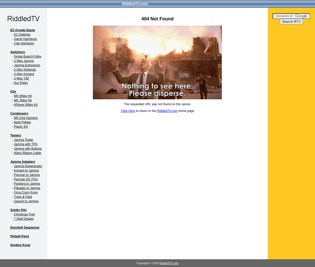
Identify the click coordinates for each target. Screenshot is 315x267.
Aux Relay (21, 83)
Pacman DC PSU (26, 179)
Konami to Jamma (26, 170)
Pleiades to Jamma (27, 188)
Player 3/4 (21, 126)
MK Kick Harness (26, 118)
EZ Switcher (22, 34)
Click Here (128, 111)
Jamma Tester (23, 140)
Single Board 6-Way (27, 56)
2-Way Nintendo (25, 69)
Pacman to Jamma (27, 175)
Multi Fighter (22, 122)
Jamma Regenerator (28, 166)
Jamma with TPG (26, 144)
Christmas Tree (24, 214)
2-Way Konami (24, 74)
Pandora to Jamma (27, 183)
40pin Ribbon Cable (27, 153)
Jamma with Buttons (28, 148)
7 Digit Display (24, 219)
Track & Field (23, 197)
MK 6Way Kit (23, 96)
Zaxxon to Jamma (26, 201)
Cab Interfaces (24, 43)
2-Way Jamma (24, 61)
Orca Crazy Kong (26, 192)
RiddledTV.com (135, 4)
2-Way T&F (21, 78)
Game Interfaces (25, 39)
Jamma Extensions (27, 65)
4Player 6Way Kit (26, 105)
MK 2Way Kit (23, 100)
